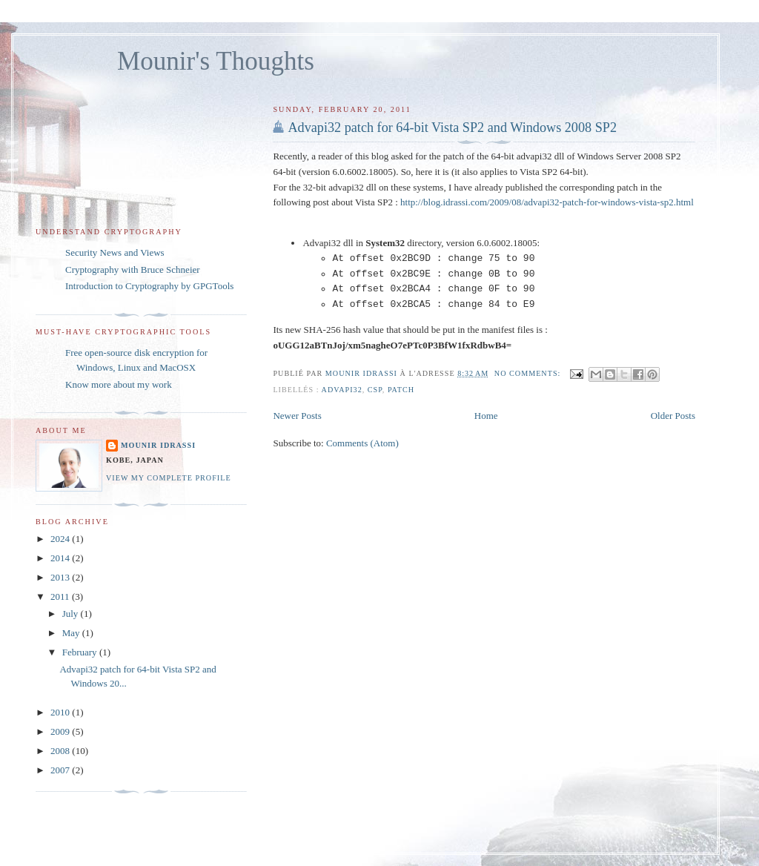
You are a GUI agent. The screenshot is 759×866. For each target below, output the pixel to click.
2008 (61, 750)
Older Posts (673, 415)
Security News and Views (115, 252)
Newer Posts (297, 415)
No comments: (528, 373)
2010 (61, 712)
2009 (61, 731)
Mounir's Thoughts (215, 61)
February (80, 652)
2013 (61, 577)
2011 (61, 596)
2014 (61, 557)
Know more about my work (118, 384)
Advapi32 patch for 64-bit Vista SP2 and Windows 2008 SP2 (452, 127)
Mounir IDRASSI (158, 445)
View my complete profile (168, 478)
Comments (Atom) (362, 443)
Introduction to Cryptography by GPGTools (149, 285)
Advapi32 (342, 390)
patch (401, 390)
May (72, 632)
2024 (61, 538)
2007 (61, 770)
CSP (375, 390)
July (71, 613)
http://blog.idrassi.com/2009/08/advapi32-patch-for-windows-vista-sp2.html (547, 202)
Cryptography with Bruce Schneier (132, 269)
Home (486, 415)
